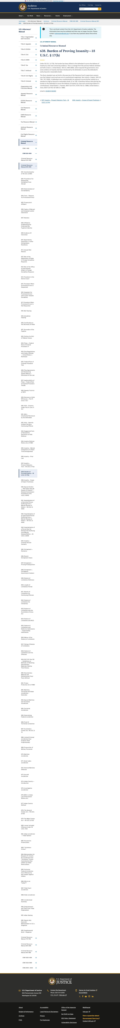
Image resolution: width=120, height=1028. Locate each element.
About (21, 1007)
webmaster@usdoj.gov (62, 33)
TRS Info (63, 995)
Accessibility (44, 1007)
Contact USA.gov (89, 1021)
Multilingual (86, 1007)
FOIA (20, 1020)
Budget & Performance (26, 1012)
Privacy (42, 1016)
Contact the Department (58, 990)
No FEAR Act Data (67, 1014)
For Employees (45, 1020)
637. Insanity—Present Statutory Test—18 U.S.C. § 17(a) (55, 101)
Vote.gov (87, 1012)
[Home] (33, 10)
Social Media (83, 993)
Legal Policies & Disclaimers (49, 1012)
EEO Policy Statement (68, 1018)
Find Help (90, 5)
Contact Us (98, 5)
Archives (21, 1016)
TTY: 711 (54, 995)
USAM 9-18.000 (51, 91)
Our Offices (82, 5)
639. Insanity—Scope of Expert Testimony (86, 100)
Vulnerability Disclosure (69, 1022)
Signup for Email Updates (88, 990)
